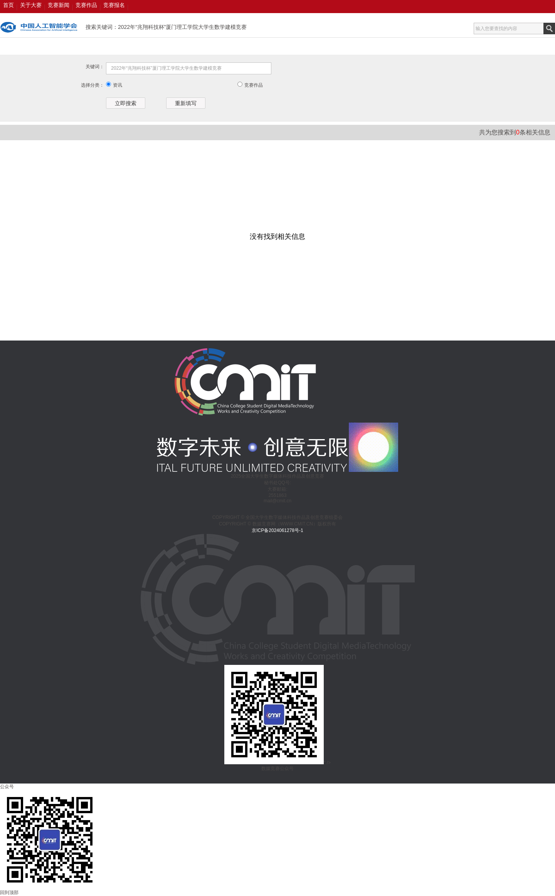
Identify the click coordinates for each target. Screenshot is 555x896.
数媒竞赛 (39, 27)
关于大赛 (31, 5)
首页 (8, 5)
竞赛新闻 (58, 5)
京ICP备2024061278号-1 (277, 530)
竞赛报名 (114, 5)
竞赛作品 (86, 5)
